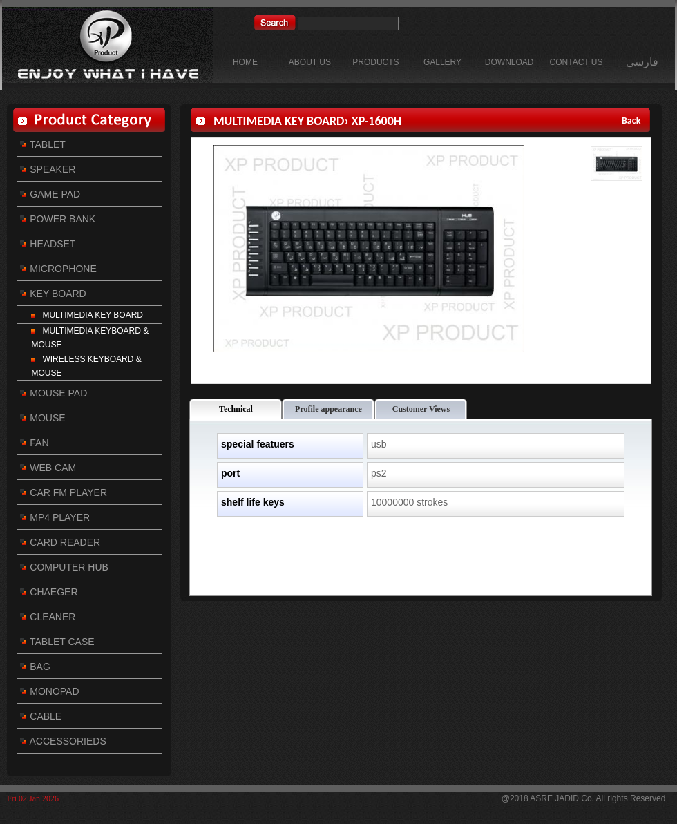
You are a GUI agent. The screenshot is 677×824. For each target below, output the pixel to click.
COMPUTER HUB (64, 567)
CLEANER (47, 616)
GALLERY (442, 62)
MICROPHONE (58, 268)
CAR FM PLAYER (63, 492)
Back (632, 120)
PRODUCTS (375, 62)
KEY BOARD (53, 293)
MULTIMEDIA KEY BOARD (87, 315)
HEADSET (47, 243)
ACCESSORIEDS (63, 741)
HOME (245, 62)
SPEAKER (47, 169)
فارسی (642, 62)
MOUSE (42, 417)
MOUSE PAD (53, 393)
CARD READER (60, 542)
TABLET (43, 144)
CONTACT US (576, 62)
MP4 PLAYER (55, 517)
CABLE (40, 716)
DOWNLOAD (509, 62)
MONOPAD (49, 691)
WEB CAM (48, 467)
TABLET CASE (57, 641)
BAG (35, 666)
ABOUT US (310, 62)
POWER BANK (57, 218)
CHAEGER (48, 591)
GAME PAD (50, 194)
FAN (34, 442)
